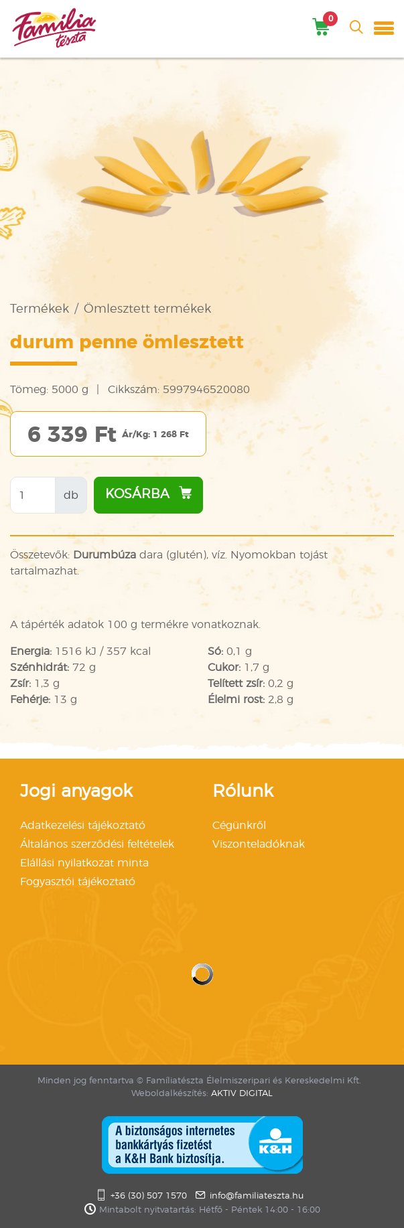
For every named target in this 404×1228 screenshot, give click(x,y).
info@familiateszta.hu (257, 1196)
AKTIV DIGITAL (242, 1093)
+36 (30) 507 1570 (149, 1196)
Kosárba (148, 493)
